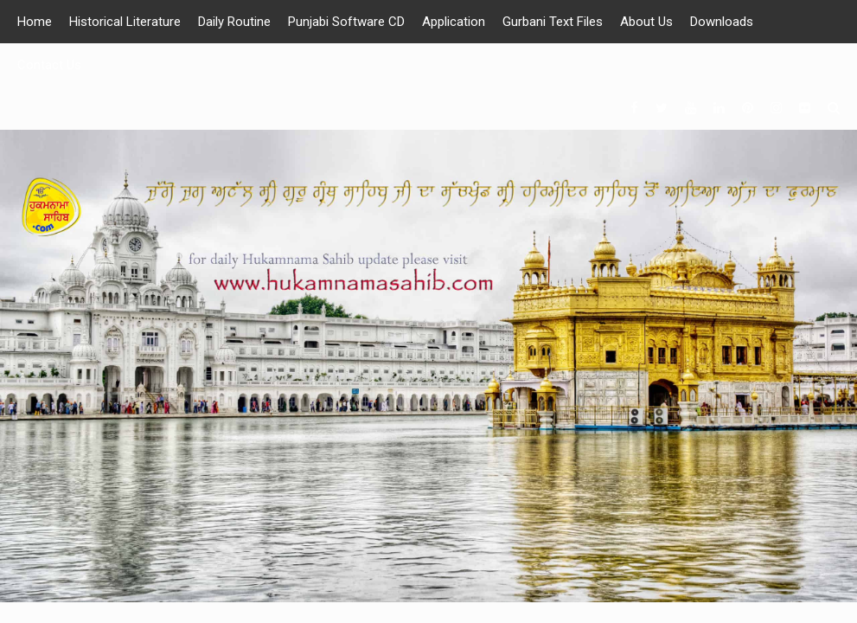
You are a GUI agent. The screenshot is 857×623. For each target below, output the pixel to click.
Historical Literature (125, 21)
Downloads (721, 21)
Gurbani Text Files (552, 21)
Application (453, 21)
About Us (646, 21)
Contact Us (49, 65)
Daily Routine (234, 21)
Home (34, 21)
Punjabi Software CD (346, 21)
